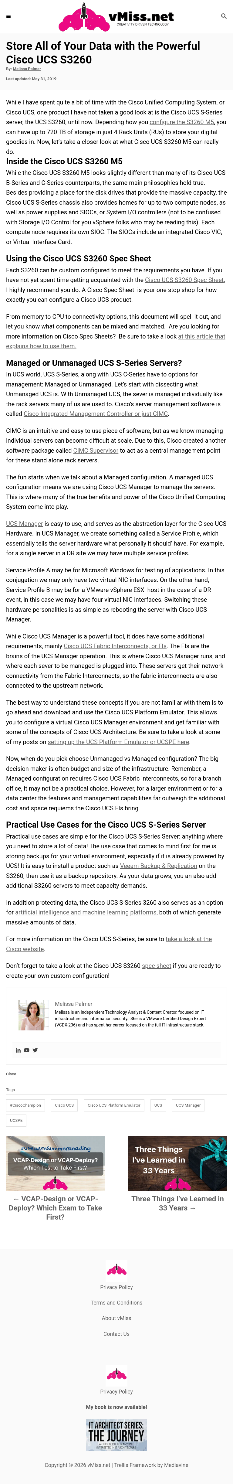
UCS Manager (24, 523)
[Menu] (9, 16)
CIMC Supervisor (96, 450)
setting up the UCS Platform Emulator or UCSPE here (118, 742)
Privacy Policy (116, 1287)
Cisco (11, 1074)
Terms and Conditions (117, 1303)
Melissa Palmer (27, 68)
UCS (158, 1105)
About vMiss (116, 1318)
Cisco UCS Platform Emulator (114, 1105)
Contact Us (116, 1334)
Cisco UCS (64, 1105)
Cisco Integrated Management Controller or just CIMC (96, 413)
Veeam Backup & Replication (159, 866)
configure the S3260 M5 (182, 122)
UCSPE (16, 1120)
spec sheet (156, 965)
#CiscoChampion (25, 1105)
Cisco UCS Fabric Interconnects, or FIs (115, 646)
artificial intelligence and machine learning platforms (86, 912)
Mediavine (176, 1465)
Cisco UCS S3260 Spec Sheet (184, 280)
